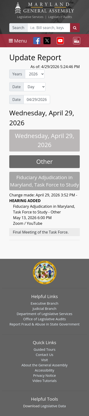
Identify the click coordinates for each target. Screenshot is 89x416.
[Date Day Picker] (36, 99)
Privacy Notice (44, 375)
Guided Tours (44, 349)
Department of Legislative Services (44, 313)
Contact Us (44, 354)
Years (17, 74)
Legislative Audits (60, 17)
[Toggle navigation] (18, 40)
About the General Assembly (44, 365)
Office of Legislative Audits (44, 318)
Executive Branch (44, 303)
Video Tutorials (45, 380)
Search (18, 27)
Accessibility (44, 370)
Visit (44, 359)
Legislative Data (53, 405)
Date (16, 86)
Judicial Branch (44, 308)
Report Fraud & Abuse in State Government (44, 324)
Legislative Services (30, 17)
